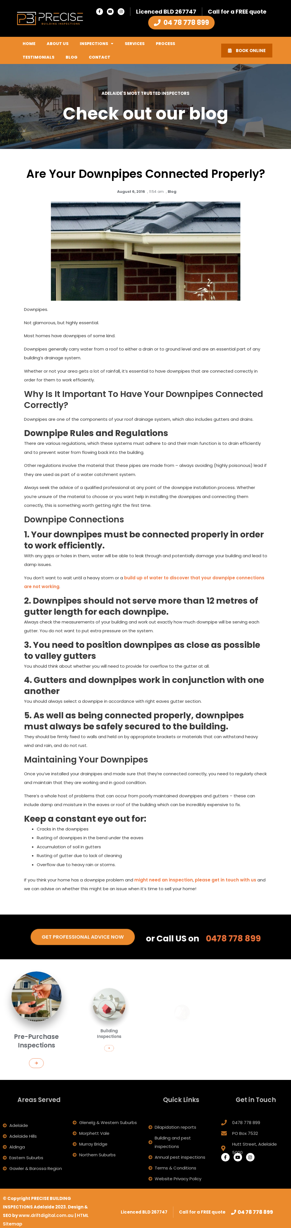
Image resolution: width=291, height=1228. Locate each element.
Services (135, 43)
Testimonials (38, 57)
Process (165, 43)
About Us (57, 43)
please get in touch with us (225, 880)
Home (29, 43)
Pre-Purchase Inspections (36, 1034)
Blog (71, 57)
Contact (99, 57)
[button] (36, 1049)
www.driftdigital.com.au (47, 1215)
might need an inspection (163, 880)
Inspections (96, 43)
